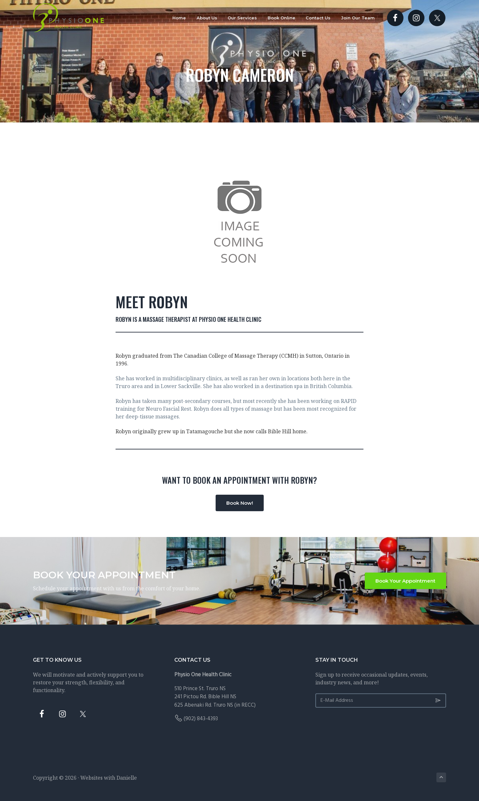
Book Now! (239, 503)
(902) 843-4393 (201, 718)
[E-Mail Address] (380, 700)
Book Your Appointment (405, 581)
